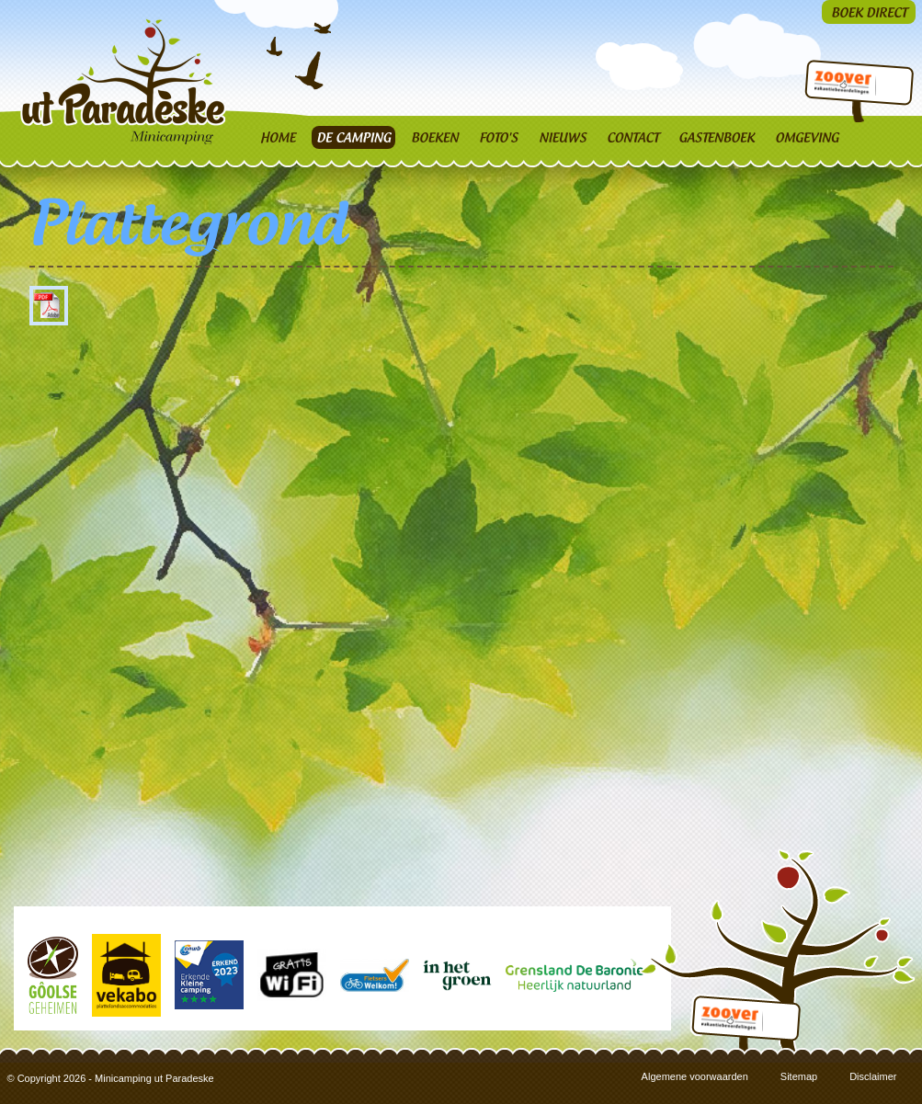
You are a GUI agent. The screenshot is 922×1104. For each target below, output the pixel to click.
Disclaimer (872, 1076)
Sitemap (798, 1076)
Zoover (841, 85)
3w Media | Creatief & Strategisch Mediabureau (908, 1090)
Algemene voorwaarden (695, 1076)
